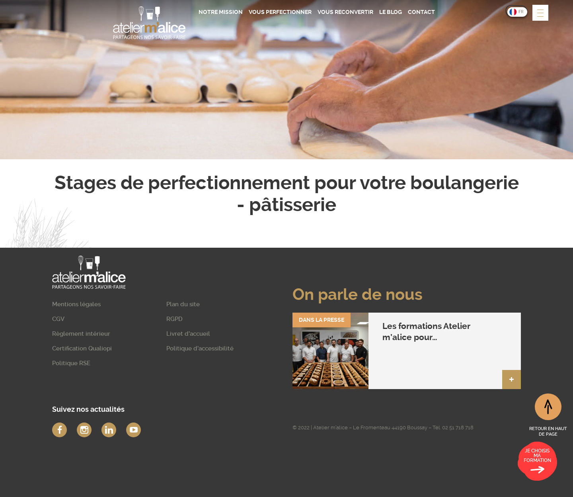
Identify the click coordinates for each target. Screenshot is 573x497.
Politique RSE (71, 363)
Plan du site (183, 304)
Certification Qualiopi (82, 348)
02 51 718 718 (458, 427)
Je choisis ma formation (537, 462)
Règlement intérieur (81, 333)
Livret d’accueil (188, 333)
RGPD (174, 319)
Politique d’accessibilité (200, 348)
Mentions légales (76, 304)
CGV (58, 319)
